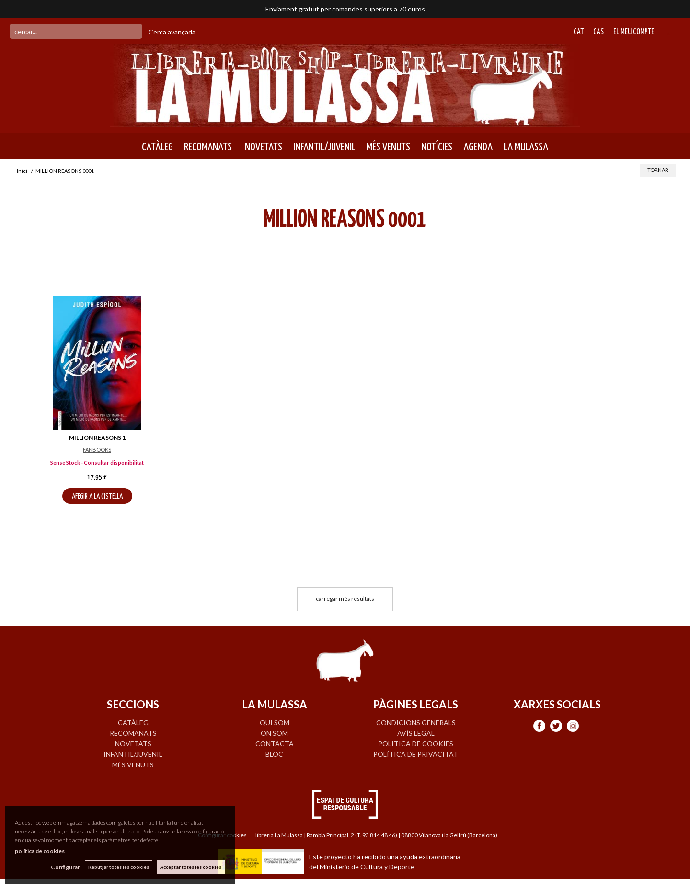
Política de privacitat (415, 754)
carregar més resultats (345, 598)
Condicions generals (416, 722)
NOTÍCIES (436, 147)
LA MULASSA (526, 147)
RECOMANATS (208, 147)
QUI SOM (274, 722)
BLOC (274, 754)
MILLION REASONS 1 (97, 437)
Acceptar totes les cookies (190, 867)
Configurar (65, 867)
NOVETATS (262, 147)
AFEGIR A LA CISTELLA (97, 496)
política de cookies (40, 851)
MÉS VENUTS (388, 147)
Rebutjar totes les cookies (118, 867)
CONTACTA (274, 744)
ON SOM (274, 733)
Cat (579, 32)
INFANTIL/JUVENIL (324, 147)
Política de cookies (415, 744)
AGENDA (478, 147)
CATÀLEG (157, 147)
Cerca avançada (172, 32)
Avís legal (416, 733)
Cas (598, 32)
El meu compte (633, 32)
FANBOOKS (97, 449)
